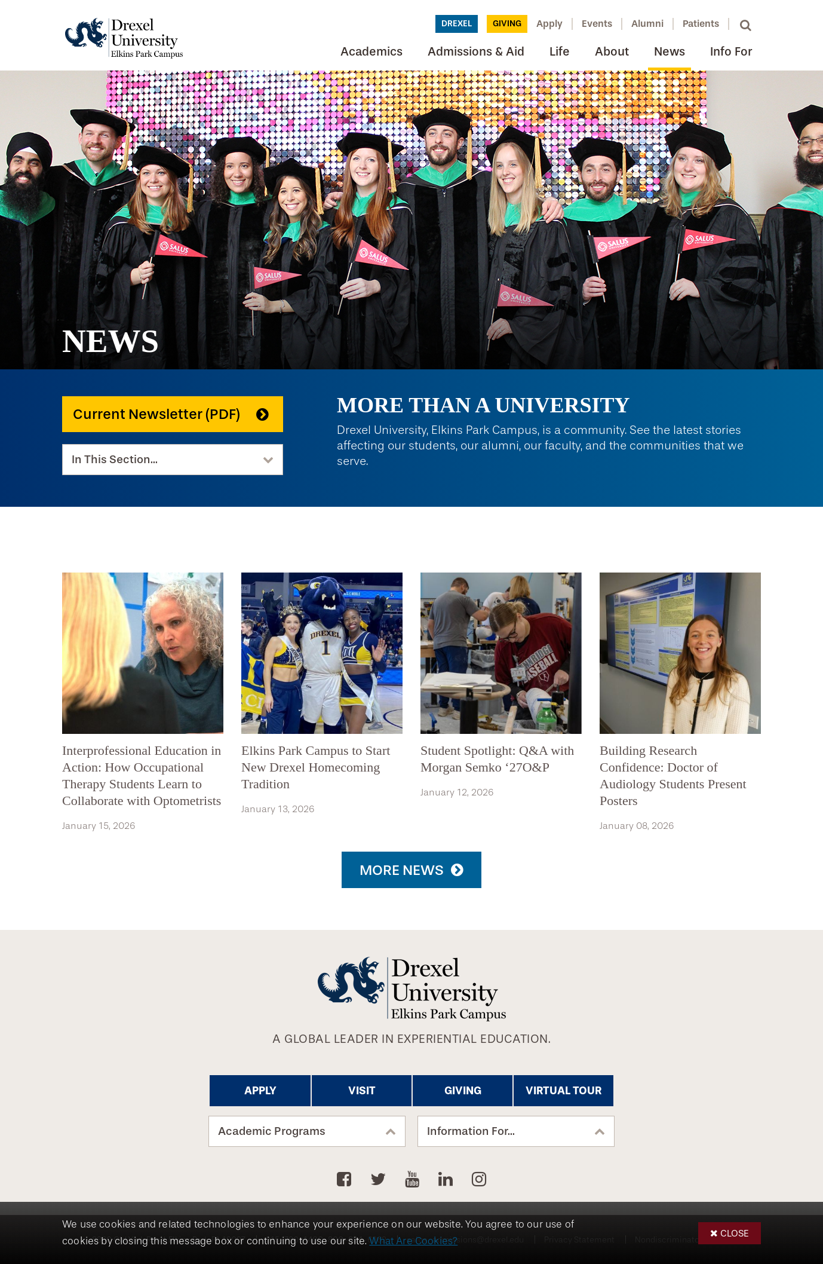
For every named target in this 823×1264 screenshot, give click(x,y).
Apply (549, 23)
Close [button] (734, 1233)
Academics (371, 52)
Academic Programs (271, 1131)
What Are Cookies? (413, 1241)
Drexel (456, 24)
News (669, 52)
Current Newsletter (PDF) (156, 414)
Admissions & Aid (476, 52)
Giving (507, 24)
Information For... (471, 1131)
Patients (701, 23)
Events (597, 23)
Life (559, 52)
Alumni (647, 23)
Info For (731, 52)
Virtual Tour (563, 1090)
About (612, 52)
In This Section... (115, 459)
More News (402, 870)
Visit (362, 1090)
